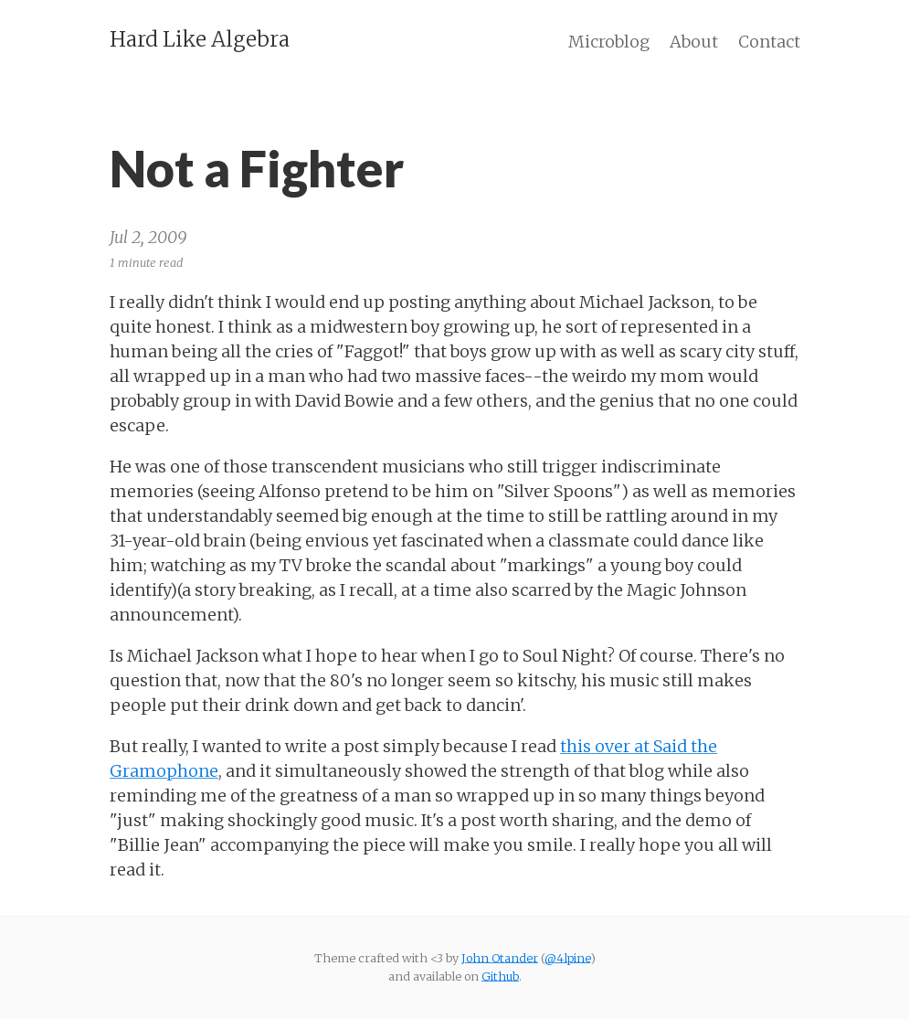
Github (500, 976)
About (694, 41)
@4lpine (567, 957)
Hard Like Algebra (200, 39)
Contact (769, 41)
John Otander (499, 957)
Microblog (609, 41)
